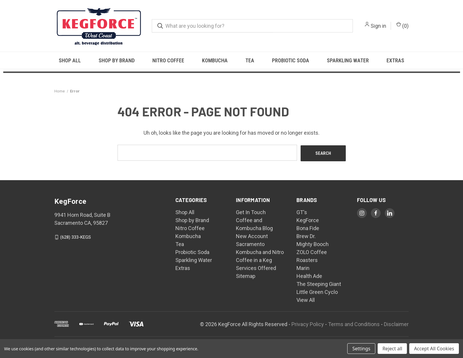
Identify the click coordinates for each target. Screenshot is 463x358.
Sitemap (245, 275)
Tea (249, 60)
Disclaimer (396, 323)
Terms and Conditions (354, 323)
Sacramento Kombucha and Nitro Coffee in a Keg (260, 251)
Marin (302, 267)
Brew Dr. (306, 235)
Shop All (70, 60)
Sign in (378, 26)
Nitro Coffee (168, 60)
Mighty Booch (312, 243)
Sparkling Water (348, 60)
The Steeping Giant (318, 283)
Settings (361, 348)
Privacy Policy (307, 323)
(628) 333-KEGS (75, 236)
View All (305, 299)
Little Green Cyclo (317, 291)
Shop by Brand (117, 60)
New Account (252, 235)
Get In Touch (251, 212)
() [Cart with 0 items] (402, 25)
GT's (301, 212)
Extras (395, 60)
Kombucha (215, 60)
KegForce (307, 220)
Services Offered (256, 267)
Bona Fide (307, 227)
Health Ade (309, 275)
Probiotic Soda (290, 60)
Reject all (392, 348)
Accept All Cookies (434, 348)
